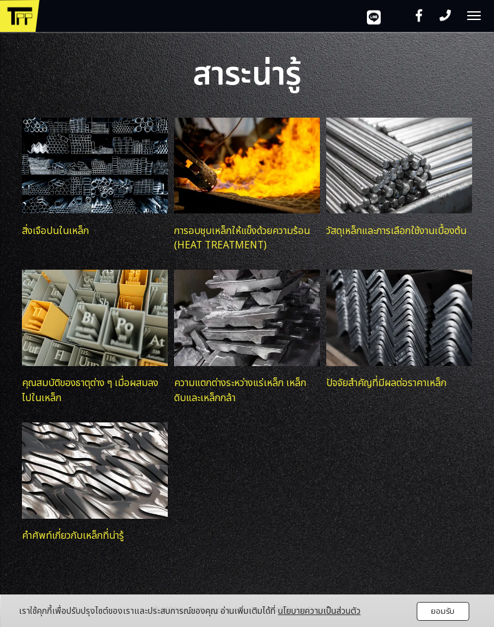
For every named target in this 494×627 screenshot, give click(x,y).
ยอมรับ (443, 611)
